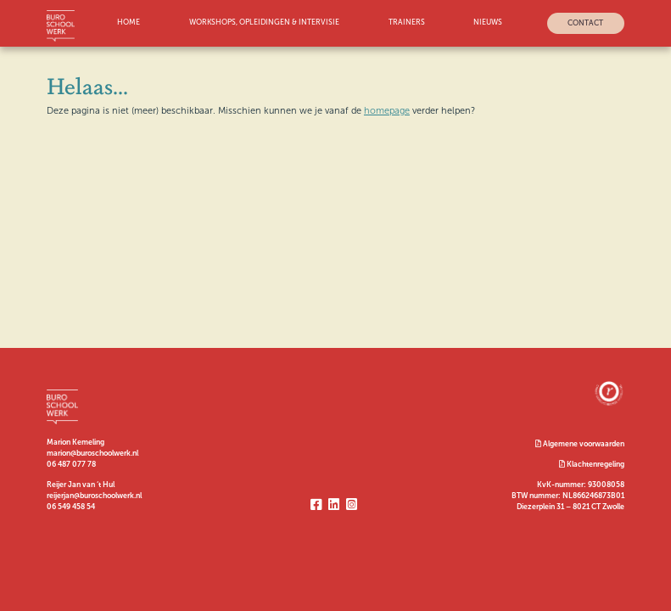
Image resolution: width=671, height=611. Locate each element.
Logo (62, 26)
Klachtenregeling (591, 464)
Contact (585, 23)
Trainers (407, 23)
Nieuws (487, 23)
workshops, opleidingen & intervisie (264, 23)
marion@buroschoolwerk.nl (92, 453)
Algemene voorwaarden (579, 444)
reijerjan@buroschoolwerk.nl (94, 495)
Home (128, 23)
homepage (387, 110)
